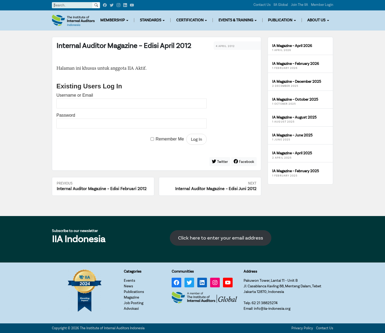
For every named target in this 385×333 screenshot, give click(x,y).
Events (129, 280)
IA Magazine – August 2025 (294, 117)
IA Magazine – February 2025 (295, 171)
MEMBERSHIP (112, 20)
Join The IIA (299, 5)
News (128, 286)
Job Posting (133, 303)
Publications (134, 291)
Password (65, 115)
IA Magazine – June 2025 (292, 135)
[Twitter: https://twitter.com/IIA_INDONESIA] (189, 282)
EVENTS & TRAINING (235, 20)
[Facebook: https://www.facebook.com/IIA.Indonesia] (176, 282)
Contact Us (262, 5)
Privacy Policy (302, 328)
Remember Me (170, 139)
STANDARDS (150, 20)
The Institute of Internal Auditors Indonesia (112, 328)
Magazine (131, 297)
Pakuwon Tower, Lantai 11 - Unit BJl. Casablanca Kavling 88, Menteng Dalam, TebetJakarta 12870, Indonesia (282, 286)
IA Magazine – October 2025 (295, 99)
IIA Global (281, 5)
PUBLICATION (280, 20)
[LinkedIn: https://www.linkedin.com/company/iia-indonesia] (202, 282)
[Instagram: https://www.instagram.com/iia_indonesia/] (215, 282)
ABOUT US (316, 20)
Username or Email (74, 95)
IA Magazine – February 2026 (295, 63)
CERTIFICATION (189, 20)
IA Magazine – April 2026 (292, 46)
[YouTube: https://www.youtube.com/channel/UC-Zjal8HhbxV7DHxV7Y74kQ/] (228, 282)
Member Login (322, 5)
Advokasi (131, 308)
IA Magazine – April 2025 (292, 153)
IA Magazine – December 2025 (296, 81)
